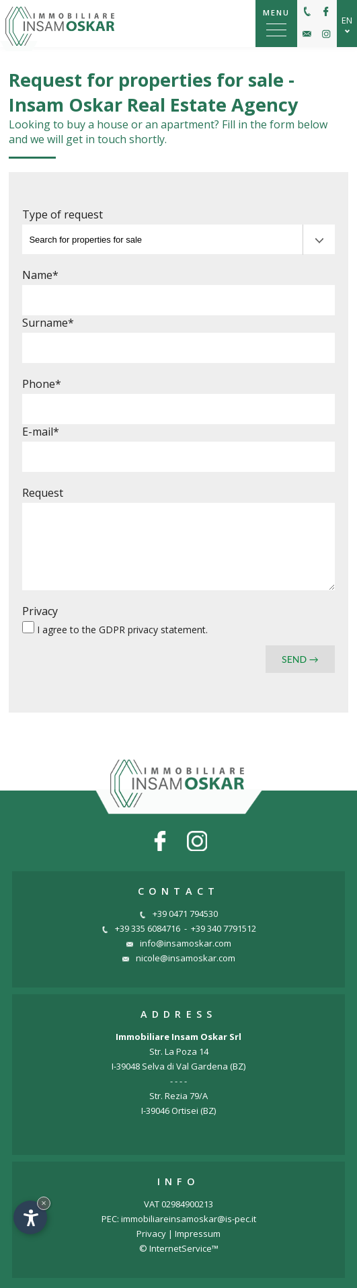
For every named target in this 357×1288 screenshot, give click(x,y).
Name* (40, 275)
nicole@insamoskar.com (178, 958)
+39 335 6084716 (141, 928)
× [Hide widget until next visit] (43, 1203)
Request (42, 492)
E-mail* (40, 431)
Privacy (40, 611)
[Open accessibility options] (30, 1217)
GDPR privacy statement (152, 629)
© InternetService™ (179, 1248)
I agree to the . (122, 629)
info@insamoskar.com (178, 943)
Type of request (62, 214)
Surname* (48, 322)
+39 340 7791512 (223, 928)
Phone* (41, 383)
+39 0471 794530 (178, 914)
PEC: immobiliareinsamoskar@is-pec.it (179, 1219)
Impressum (198, 1233)
